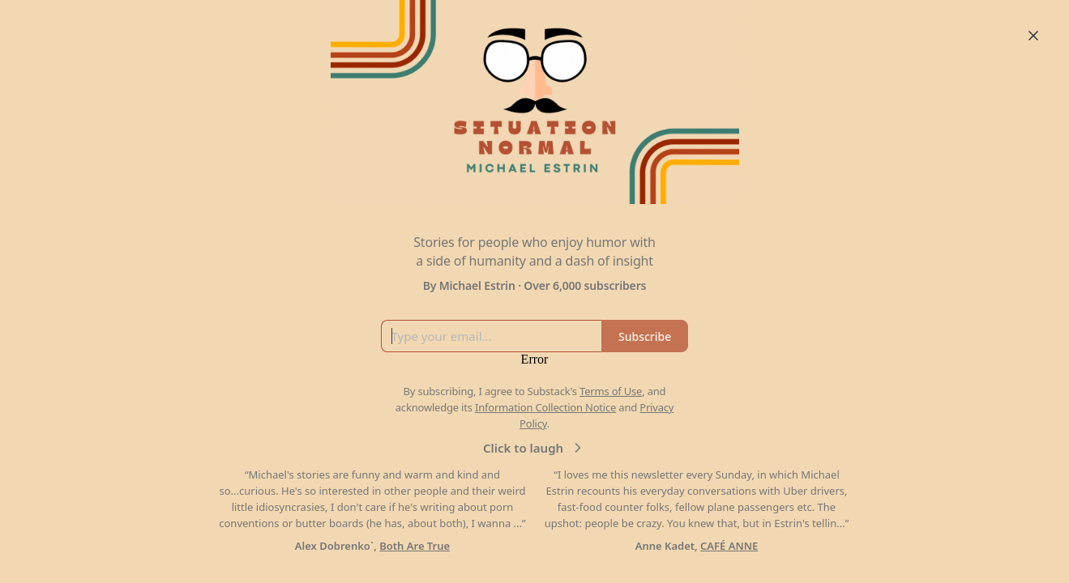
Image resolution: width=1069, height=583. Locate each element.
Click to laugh (534, 448)
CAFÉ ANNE (729, 545)
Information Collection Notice (545, 407)
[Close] (1033, 35)
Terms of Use (610, 391)
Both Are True (414, 545)
